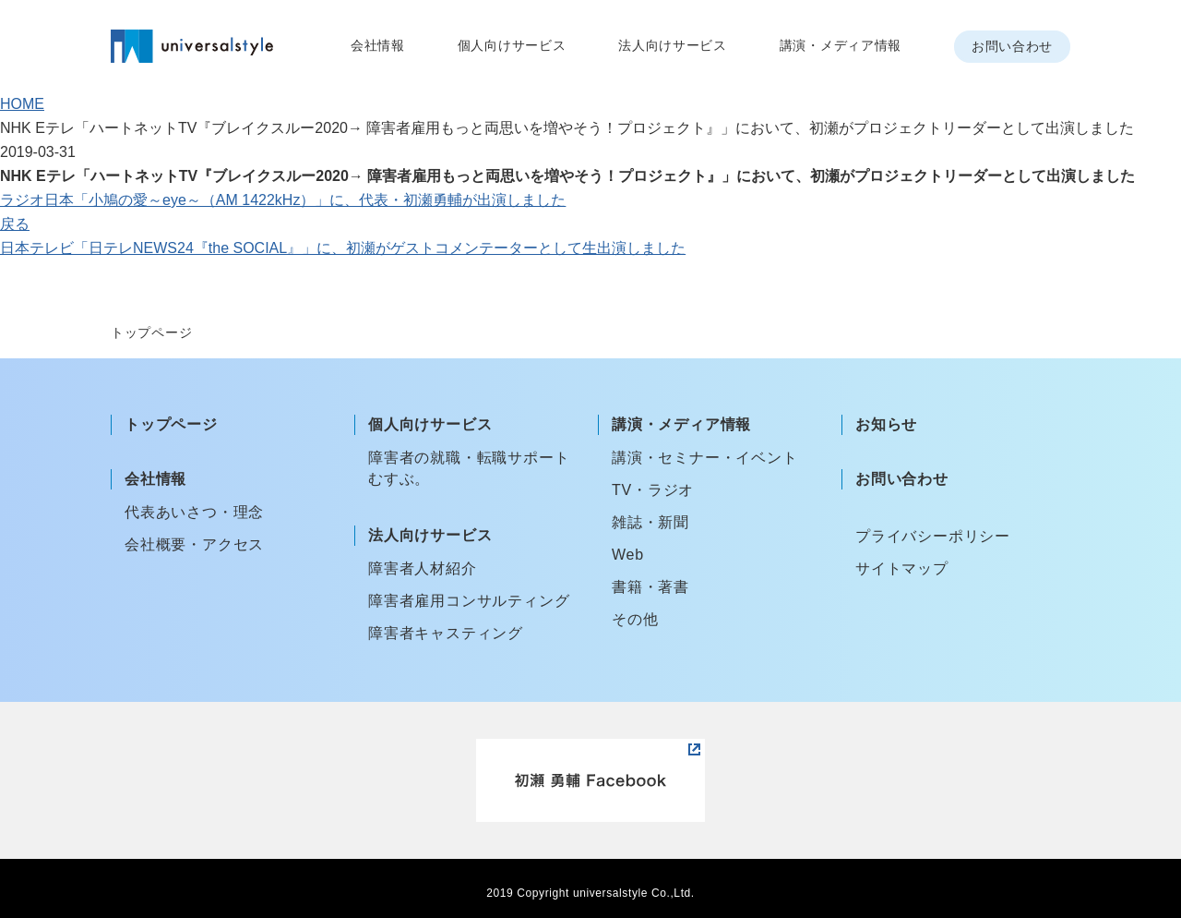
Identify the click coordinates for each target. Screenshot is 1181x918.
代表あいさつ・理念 (194, 512)
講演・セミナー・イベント (705, 457)
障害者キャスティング (445, 633)
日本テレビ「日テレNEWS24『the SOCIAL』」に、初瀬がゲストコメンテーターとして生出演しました (343, 248)
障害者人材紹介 (422, 568)
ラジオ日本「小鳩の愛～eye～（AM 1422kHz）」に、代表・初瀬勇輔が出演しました (283, 200)
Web (628, 554)
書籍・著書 (650, 587)
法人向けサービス (672, 45)
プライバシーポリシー (932, 536)
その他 (635, 619)
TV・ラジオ (653, 490)
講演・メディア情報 (840, 45)
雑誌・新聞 (650, 522)
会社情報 (378, 45)
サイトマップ (901, 568)
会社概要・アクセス (194, 544)
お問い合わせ (1012, 46)
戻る (15, 224)
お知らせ (886, 424)
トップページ (171, 424)
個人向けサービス (512, 45)
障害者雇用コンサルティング (468, 601)
